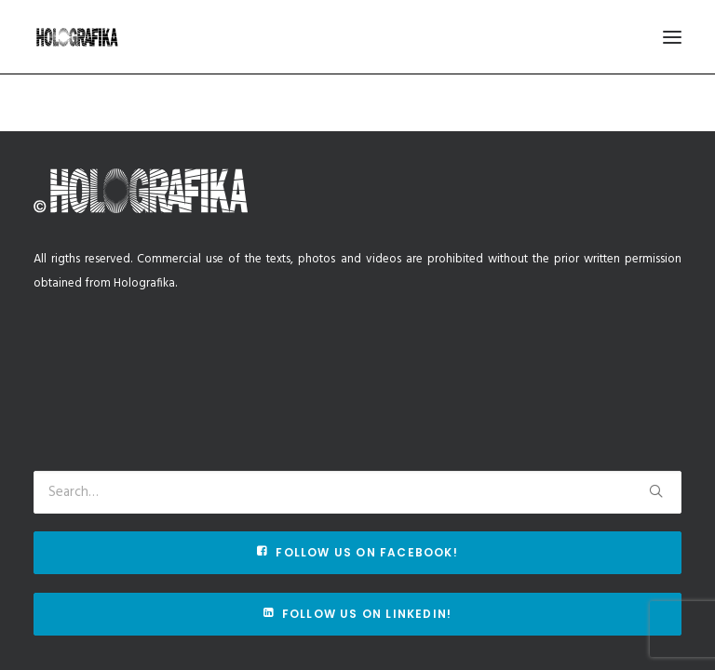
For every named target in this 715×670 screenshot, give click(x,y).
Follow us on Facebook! (357, 552)
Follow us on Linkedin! (357, 614)
